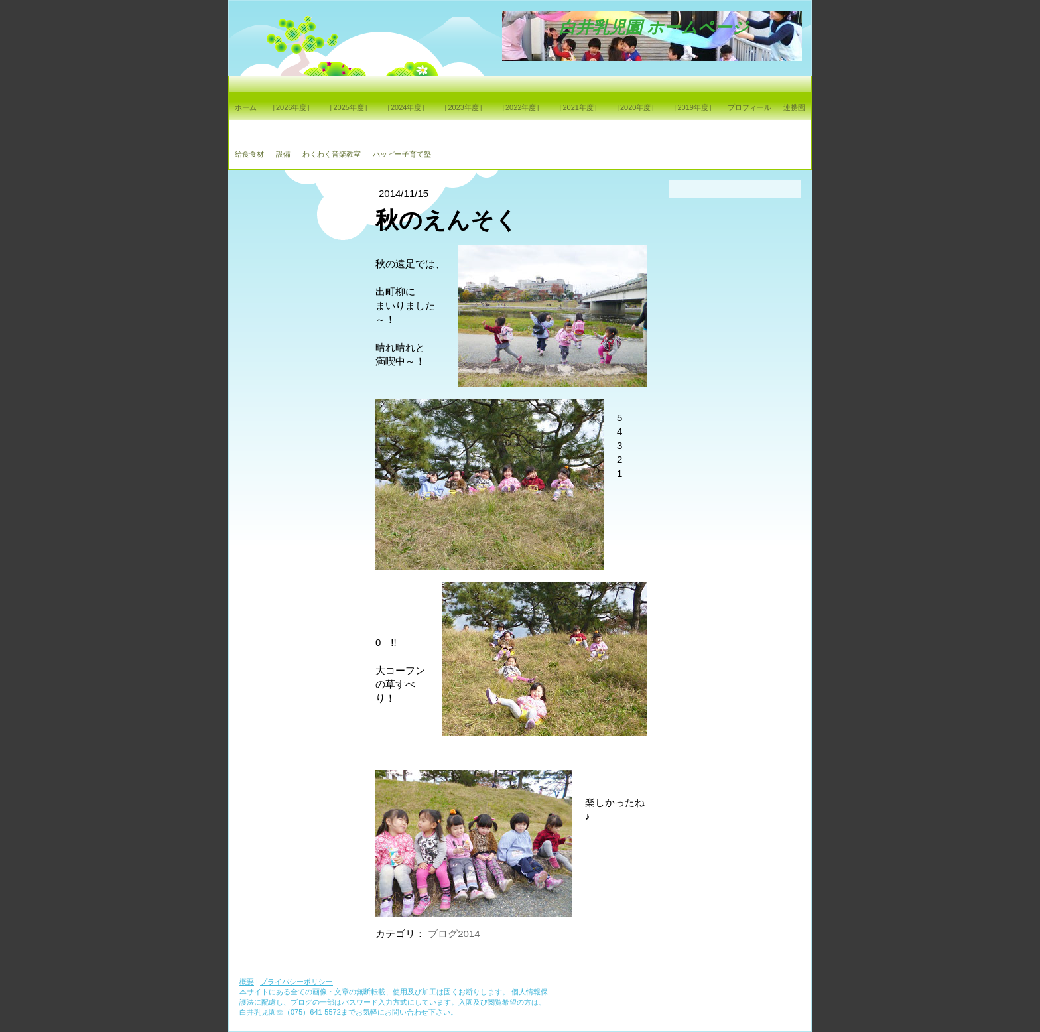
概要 (246, 982)
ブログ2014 (454, 933)
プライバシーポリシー (296, 982)
